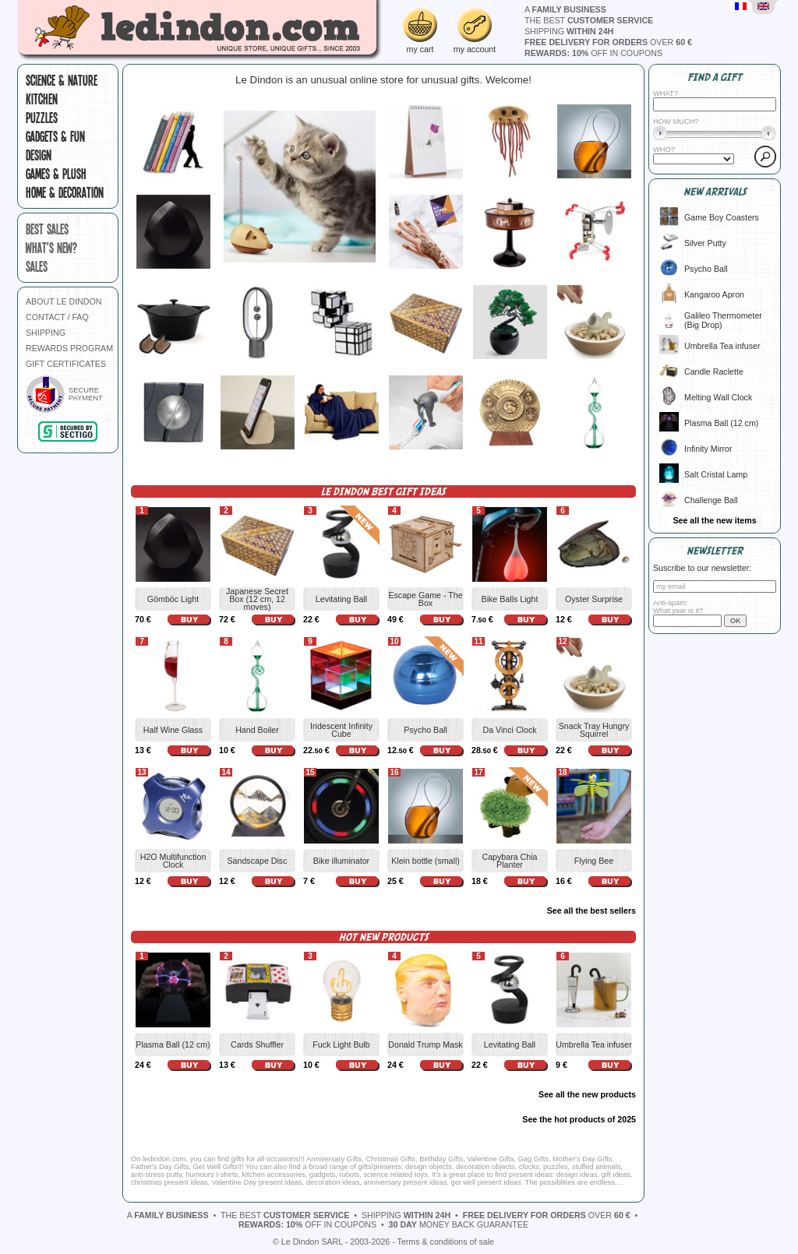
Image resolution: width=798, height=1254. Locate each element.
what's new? (51, 247)
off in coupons (593, 53)
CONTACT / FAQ (57, 317)
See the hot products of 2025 (579, 1119)
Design (38, 155)
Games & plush (56, 173)
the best (588, 20)
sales (37, 266)
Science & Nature (61, 80)
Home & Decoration (65, 192)
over (608, 42)
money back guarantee (458, 1224)
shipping (568, 31)
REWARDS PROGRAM (69, 348)
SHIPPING (45, 332)
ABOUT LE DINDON (64, 301)
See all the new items (714, 520)
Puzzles (42, 117)
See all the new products (587, 1094)
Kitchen (42, 99)
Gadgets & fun (55, 136)
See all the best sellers (591, 910)
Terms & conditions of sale (445, 1241)
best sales (47, 229)
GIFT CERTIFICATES (66, 363)
